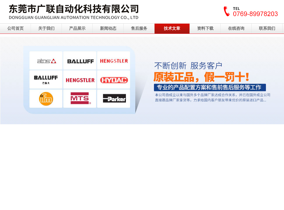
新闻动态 (108, 28)
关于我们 (46, 28)
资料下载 (205, 28)
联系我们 (267, 28)
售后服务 (139, 28)
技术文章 (172, 28)
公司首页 (15, 28)
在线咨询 (236, 28)
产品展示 (77, 28)
